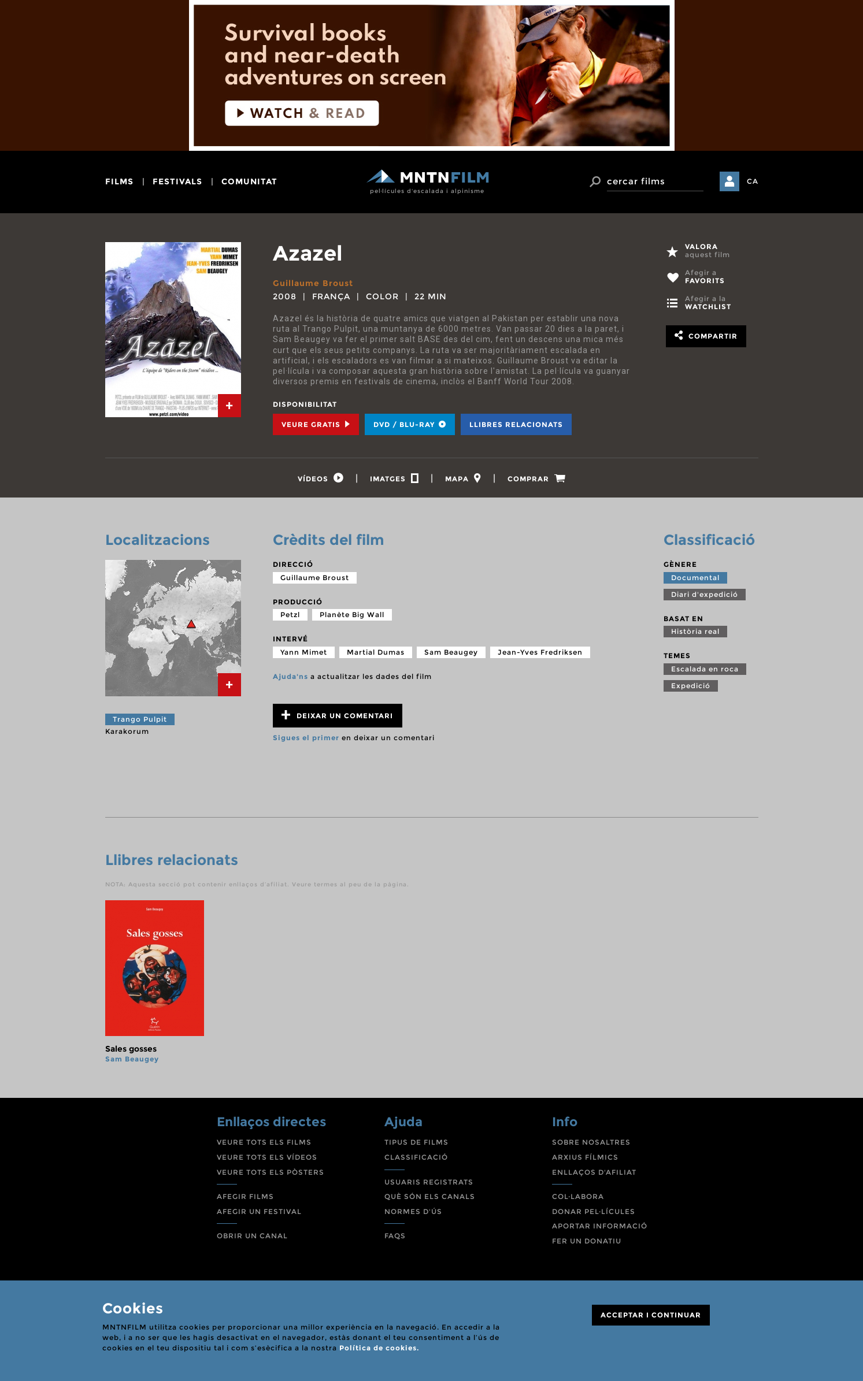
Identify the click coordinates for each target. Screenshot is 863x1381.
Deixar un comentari (337, 715)
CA (752, 181)
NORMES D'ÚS (413, 1211)
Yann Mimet (303, 652)
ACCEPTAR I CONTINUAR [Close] (651, 1315)
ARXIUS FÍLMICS (585, 1157)
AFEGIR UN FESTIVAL (259, 1211)
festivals (177, 181)
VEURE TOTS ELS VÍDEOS (267, 1157)
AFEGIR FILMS (245, 1196)
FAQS (395, 1235)
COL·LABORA (578, 1196)
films (119, 181)
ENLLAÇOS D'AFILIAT (594, 1172)
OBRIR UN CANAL (252, 1235)
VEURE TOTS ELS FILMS (264, 1142)
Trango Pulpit (140, 719)
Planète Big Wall (352, 614)
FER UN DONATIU (586, 1241)
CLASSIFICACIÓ (416, 1157)
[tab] (229, 405)
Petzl (290, 614)
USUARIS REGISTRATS (428, 1182)
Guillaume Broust (313, 283)
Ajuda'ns (290, 676)
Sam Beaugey (451, 652)
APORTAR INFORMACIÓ (599, 1226)
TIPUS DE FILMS (416, 1142)
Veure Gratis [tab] (316, 424)
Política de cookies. (379, 1347)
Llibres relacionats (516, 424)
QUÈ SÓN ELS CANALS (429, 1196)
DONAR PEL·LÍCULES (593, 1211)
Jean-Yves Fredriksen (540, 652)
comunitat (249, 181)
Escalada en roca (705, 668)
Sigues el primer (306, 737)
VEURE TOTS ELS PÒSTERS (270, 1172)
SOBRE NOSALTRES (591, 1142)
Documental (695, 577)
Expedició (690, 685)
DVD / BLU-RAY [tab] (409, 424)
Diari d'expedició (704, 594)
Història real (695, 631)
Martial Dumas (376, 652)
